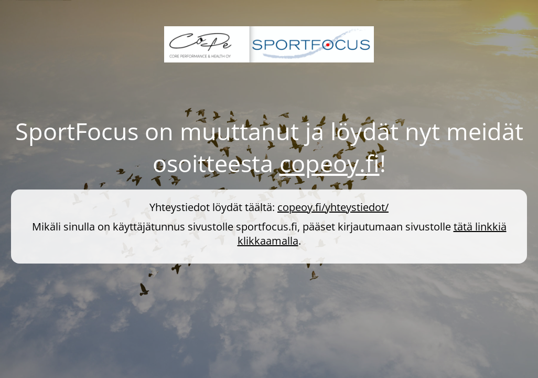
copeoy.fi (329, 163)
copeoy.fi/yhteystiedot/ (333, 207)
